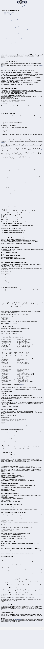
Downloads (38, 5)
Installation (16, 5)
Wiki (42, 5)
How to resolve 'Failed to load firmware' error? (13, 40)
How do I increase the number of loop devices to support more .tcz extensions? (19, 22)
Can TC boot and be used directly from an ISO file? (14, 28)
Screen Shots (11, 5)
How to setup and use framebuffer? (11, 31)
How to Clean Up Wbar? (8, 36)
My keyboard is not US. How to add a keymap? (13, 38)
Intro (6, 5)
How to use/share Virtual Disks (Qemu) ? (12, 44)
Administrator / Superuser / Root (10, 46)
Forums (34, 5)
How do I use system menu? (9, 15)
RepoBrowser (24, 6)
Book (27, 5)
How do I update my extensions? (10, 20)
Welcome (2, 5)
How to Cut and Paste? (8, 16)
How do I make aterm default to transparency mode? (14, 33)
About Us (19, 6)
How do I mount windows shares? (10, 34)
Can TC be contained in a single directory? (12, 27)
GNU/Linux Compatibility (9, 47)
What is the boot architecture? (10, 30)
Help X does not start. (8, 37)
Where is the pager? (8, 14)
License (5, 48)
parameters (21, 403)
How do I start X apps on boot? (10, 42)
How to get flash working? (9, 43)
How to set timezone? (8, 35)
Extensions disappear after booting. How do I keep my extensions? (17, 19)
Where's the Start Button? (9, 12)
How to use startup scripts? (9, 23)
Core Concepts (22, 5)
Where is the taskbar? (8, 13)
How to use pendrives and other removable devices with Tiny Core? (17, 29)
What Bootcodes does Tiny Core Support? (12, 26)
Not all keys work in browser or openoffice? (12, 39)
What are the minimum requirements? (11, 25)
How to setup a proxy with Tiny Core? (11, 41)
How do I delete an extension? (10, 21)
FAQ (30, 5)
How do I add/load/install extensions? (11, 18)
